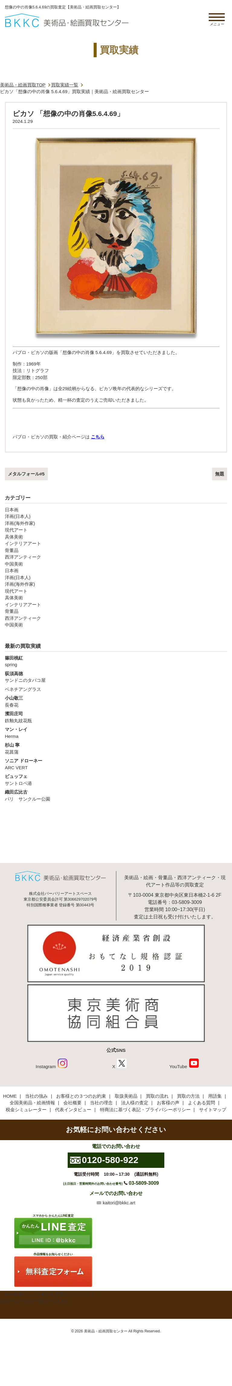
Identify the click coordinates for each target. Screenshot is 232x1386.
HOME (10, 1096)
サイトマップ (212, 1109)
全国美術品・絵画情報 (32, 1102)
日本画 (11, 509)
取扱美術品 (126, 1096)
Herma (116, 732)
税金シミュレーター (26, 1109)
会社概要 (72, 1102)
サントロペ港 (116, 779)
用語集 (215, 1096)
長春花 (116, 701)
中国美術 (14, 563)
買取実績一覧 (64, 84)
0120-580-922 (110, 1160)
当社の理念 (101, 1102)
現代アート (16, 529)
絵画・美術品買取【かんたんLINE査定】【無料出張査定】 (66, 20)
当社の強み (36, 1096)
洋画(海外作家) (20, 523)
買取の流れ (157, 1096)
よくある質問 (201, 1102)
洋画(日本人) (18, 516)
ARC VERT (116, 763)
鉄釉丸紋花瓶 (116, 716)
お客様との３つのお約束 (81, 1096)
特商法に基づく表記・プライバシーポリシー (145, 1109)
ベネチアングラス (23, 689)
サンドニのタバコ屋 (116, 676)
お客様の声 (168, 1102)
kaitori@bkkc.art (119, 1202)
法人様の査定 (134, 1102)
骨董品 (11, 550)
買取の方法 (188, 1096)
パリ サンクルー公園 (116, 795)
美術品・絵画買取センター (105, 1331)
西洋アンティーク (23, 557)
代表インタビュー (73, 1109)
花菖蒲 (116, 748)
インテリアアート (23, 543)
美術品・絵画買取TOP (23, 84)
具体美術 (14, 536)
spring (116, 661)
